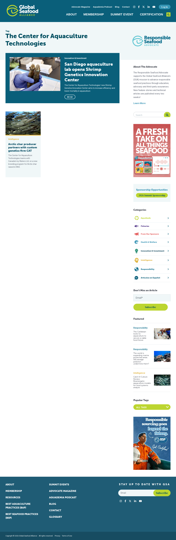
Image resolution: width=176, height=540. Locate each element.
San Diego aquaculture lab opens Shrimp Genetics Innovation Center (88, 72)
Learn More (139, 103)
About (71, 14)
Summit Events (59, 484)
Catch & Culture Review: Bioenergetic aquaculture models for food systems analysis (142, 382)
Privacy (57, 536)
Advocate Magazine (81, 7)
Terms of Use (67, 536)
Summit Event (122, 14)
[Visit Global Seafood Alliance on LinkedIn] (148, 6)
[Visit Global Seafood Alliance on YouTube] (154, 6)
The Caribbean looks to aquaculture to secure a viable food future (139, 336)
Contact (126, 7)
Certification (151, 14)
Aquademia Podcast (102, 7)
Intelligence (139, 373)
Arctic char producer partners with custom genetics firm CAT (22, 147)
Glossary (55, 516)
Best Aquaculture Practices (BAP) (18, 505)
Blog (117, 7)
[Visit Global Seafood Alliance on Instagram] (134, 6)
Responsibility (140, 328)
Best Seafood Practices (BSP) (22, 516)
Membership (93, 14)
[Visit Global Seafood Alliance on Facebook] (139, 6)
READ (70, 96)
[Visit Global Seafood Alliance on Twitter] (143, 6)
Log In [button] (164, 6)
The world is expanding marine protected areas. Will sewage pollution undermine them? (141, 358)
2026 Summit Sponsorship (152, 195)
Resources (13, 497)
